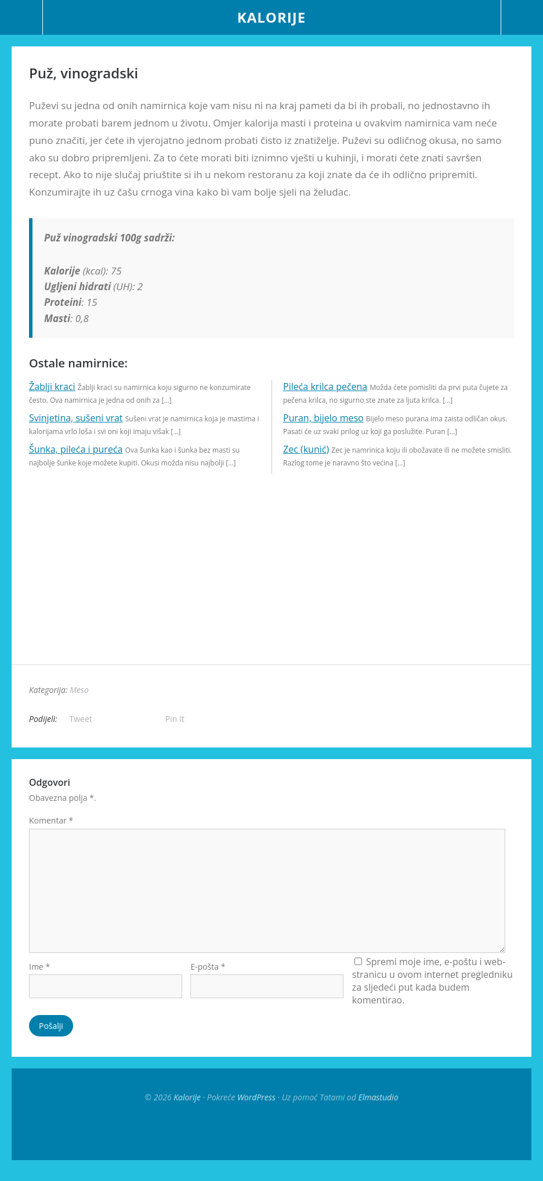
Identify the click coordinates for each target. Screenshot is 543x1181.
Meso (79, 689)
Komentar (51, 820)
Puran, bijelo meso (323, 417)
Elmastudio (378, 1106)
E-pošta (207, 975)
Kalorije (271, 17)
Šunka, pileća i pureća (75, 449)
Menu (21, 17)
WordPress (256, 1106)
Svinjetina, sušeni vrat (76, 417)
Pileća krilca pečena (325, 386)
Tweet (81, 718)
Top (271, 1140)
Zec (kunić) (306, 449)
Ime (39, 975)
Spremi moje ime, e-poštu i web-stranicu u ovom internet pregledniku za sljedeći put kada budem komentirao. (432, 990)
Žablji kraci (52, 386)
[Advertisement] (271, 583)
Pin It (174, 718)
